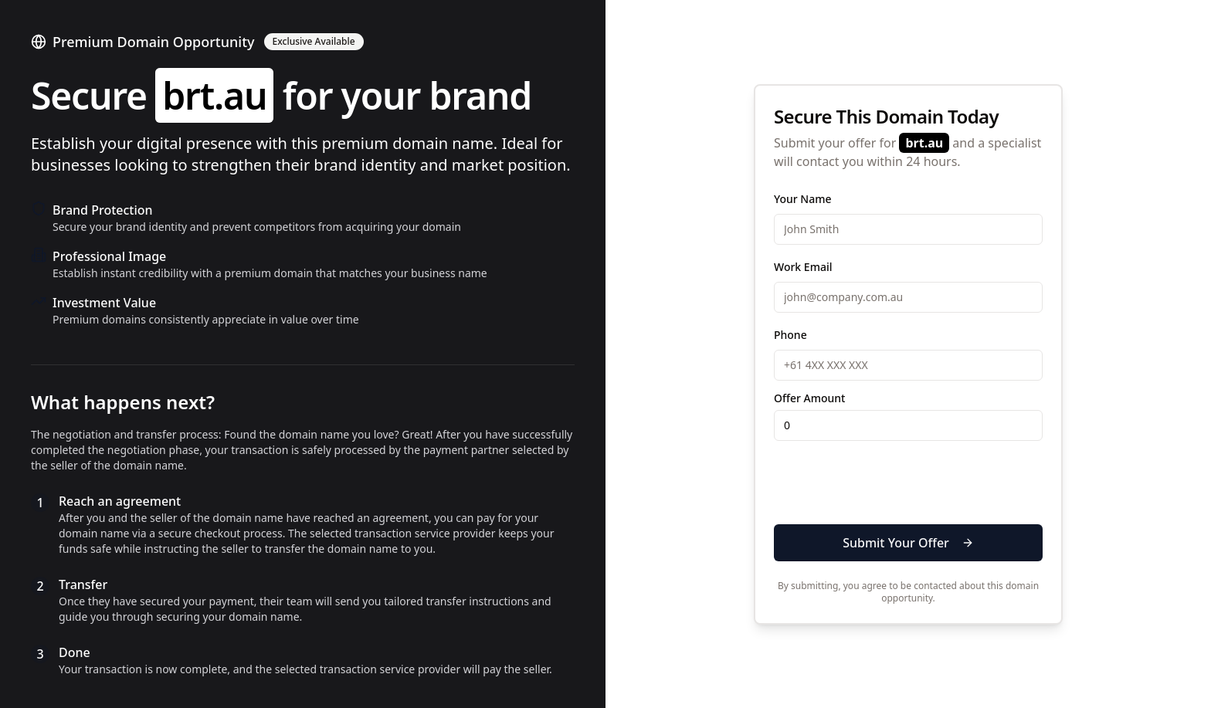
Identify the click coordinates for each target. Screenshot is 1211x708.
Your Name (803, 198)
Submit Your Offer (908, 542)
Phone (790, 334)
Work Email (803, 266)
